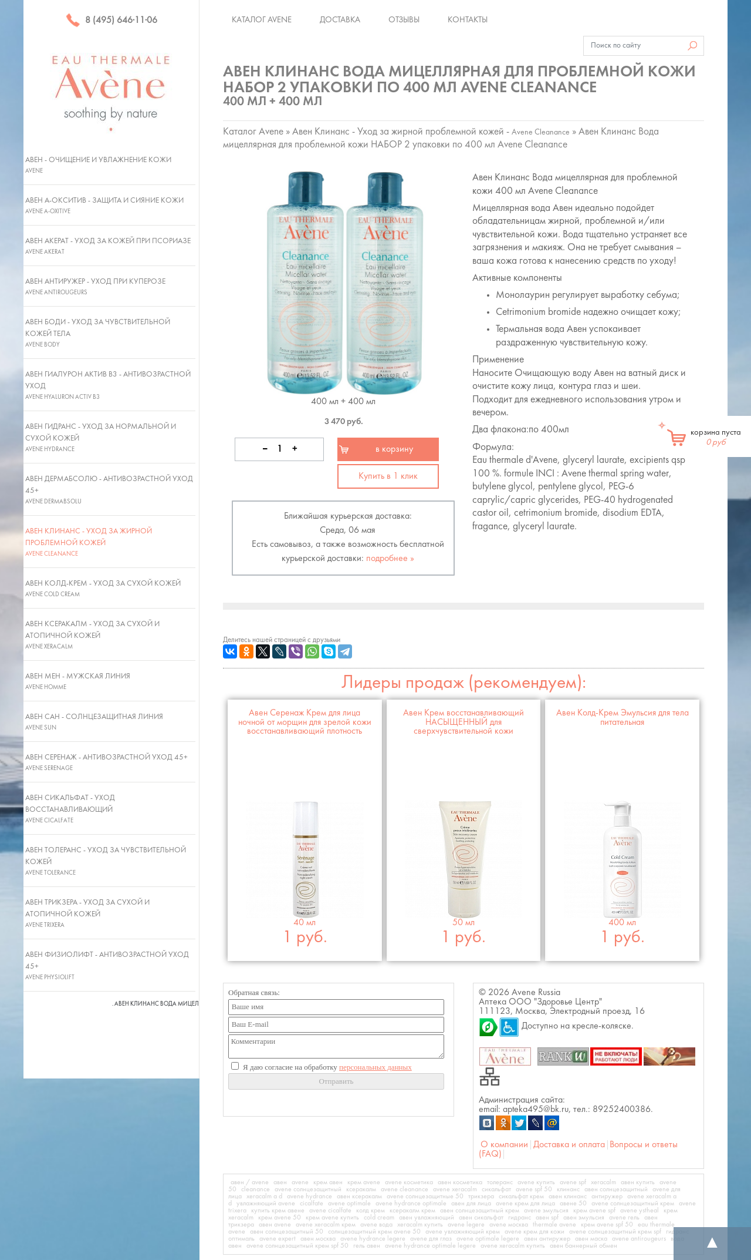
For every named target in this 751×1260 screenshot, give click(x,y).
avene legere (466, 1224)
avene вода (376, 1224)
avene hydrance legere (372, 1238)
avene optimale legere (487, 1238)
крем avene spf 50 (607, 1224)
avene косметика (409, 1182)
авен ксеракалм (359, 1196)
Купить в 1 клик (388, 476)
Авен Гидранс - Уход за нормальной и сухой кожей (100, 437)
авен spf (547, 1217)
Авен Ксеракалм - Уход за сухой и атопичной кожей (92, 635)
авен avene (275, 1224)
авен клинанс (568, 1196)
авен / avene (250, 1182)
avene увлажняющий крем (462, 1231)
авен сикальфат (481, 1217)
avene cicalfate (330, 1210)
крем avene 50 (279, 1217)
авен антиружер (547, 1238)
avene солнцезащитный (308, 1189)
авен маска (591, 1238)
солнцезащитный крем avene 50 (374, 1231)
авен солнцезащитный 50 (286, 1231)
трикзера (481, 1196)
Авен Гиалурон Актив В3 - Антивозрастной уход (108, 385)
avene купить (536, 1182)
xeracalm (603, 1182)
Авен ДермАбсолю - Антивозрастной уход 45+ (109, 490)
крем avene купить (332, 1217)
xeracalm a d (264, 1196)
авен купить (638, 1182)
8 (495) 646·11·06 (111, 20)
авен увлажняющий (426, 1217)
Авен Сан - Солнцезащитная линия (94, 722)
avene (300, 1182)
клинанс (568, 1189)
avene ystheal (639, 1210)
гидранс (519, 1217)
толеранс (500, 1182)
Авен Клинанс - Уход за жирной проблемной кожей (88, 542)
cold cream (379, 1217)
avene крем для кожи (534, 1231)
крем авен (328, 1182)
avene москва (508, 1224)
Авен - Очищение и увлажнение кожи (98, 165)
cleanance (255, 1189)
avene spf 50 (534, 1189)
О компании (504, 1145)
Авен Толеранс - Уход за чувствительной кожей (105, 861)
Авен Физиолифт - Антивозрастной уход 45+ (107, 965)
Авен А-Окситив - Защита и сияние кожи (104, 205)
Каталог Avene (262, 20)
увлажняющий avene (265, 1203)
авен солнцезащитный (616, 1189)
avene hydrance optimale (411, 1203)
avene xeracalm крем (326, 1224)
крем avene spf (594, 1210)
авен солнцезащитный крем (479, 1210)
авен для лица (471, 1203)
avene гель (624, 1217)
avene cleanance (404, 1189)
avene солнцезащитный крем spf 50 (297, 1245)
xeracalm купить (420, 1224)
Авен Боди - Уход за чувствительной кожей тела (97, 333)
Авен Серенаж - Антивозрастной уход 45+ (106, 762)
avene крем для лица (525, 1203)
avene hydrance (309, 1196)
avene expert (277, 1238)
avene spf (573, 1182)
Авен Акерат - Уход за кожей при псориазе (108, 246)
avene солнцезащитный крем (632, 1203)
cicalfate (311, 1203)
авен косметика (460, 1182)
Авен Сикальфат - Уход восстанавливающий (70, 809)
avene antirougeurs (639, 1238)
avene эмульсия (546, 1210)
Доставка (340, 20)
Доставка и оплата (569, 1145)
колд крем (370, 1210)
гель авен (366, 1245)
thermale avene (554, 1224)
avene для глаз (431, 1238)
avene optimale (349, 1203)
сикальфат (496, 1189)
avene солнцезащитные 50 (425, 1196)
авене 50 (573, 1203)
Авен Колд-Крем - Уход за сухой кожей (103, 588)
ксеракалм (361, 1189)
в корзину (394, 449)
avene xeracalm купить (513, 1245)
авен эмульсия (583, 1217)
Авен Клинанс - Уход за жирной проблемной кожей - (431, 132)
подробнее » (390, 558)
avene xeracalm (455, 1189)
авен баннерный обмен (583, 1245)
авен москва (318, 1238)
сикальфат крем (521, 1196)
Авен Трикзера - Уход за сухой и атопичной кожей (87, 913)
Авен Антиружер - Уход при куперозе (95, 286)
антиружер (607, 1196)
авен (280, 1182)
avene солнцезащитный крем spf (615, 1231)
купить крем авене (278, 1210)
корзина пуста (716, 437)
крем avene (363, 1182)
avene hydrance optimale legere (430, 1245)
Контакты (468, 20)
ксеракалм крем (412, 1210)
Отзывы (404, 20)
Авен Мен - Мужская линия (77, 681)
